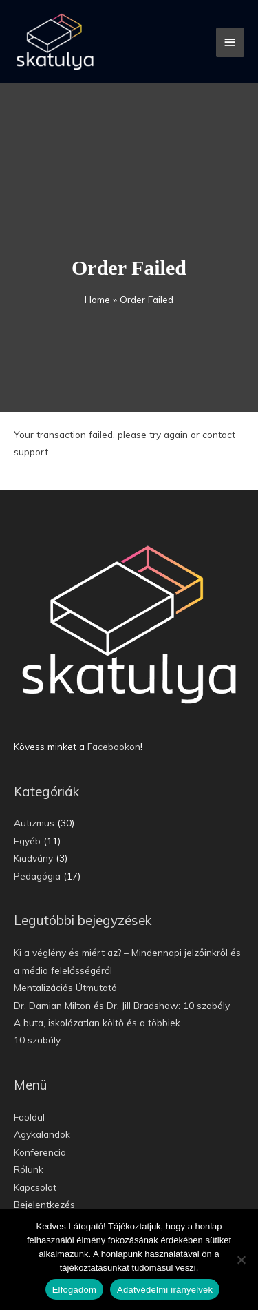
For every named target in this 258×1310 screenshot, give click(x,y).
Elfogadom (74, 1290)
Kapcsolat (35, 1187)
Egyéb (27, 840)
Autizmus (34, 823)
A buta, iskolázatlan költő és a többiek (97, 1022)
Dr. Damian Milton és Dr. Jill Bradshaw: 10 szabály (122, 1005)
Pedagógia (37, 876)
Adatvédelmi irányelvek (165, 1290)
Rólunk (28, 1169)
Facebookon (113, 746)
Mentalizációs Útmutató (65, 987)
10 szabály (37, 1040)
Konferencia (40, 1152)
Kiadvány (33, 858)
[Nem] (241, 1260)
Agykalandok (42, 1134)
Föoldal (29, 1117)
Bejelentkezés (44, 1204)
